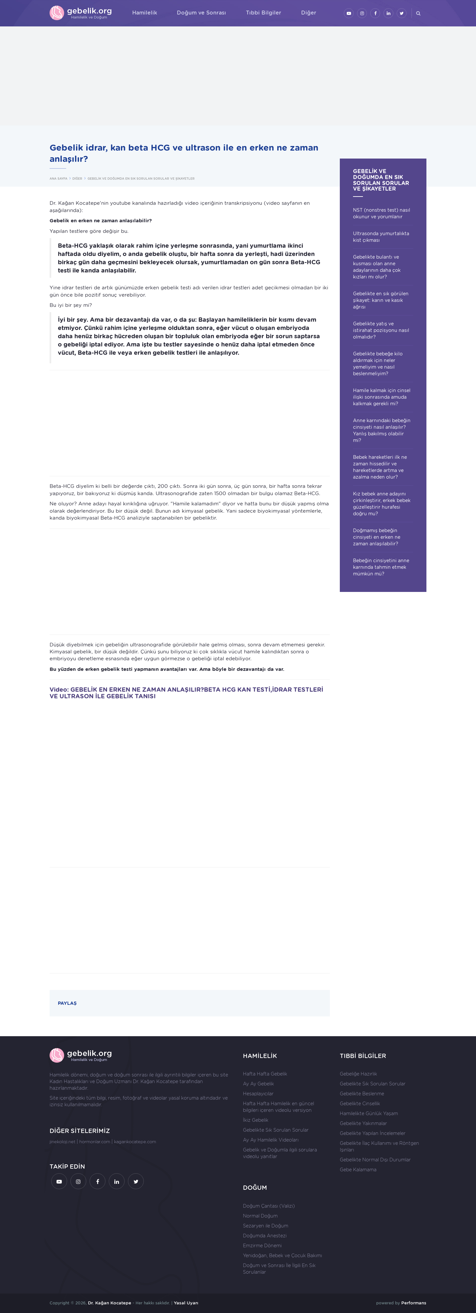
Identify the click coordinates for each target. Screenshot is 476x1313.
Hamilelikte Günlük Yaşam (369, 1113)
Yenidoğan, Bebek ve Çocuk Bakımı (282, 1255)
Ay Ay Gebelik (258, 1083)
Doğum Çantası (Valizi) (269, 1206)
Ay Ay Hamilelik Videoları (270, 1140)
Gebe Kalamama (358, 1169)
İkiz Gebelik (255, 1120)
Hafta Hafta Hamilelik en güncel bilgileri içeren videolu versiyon (278, 1107)
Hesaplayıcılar (258, 1093)
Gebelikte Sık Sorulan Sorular (276, 1130)
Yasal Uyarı (186, 1302)
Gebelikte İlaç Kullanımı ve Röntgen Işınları (379, 1146)
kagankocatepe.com (135, 1141)
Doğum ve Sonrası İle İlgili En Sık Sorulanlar (279, 1269)
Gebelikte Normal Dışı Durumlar (375, 1159)
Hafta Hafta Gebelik (265, 1073)
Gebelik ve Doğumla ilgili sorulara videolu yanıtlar (280, 1153)
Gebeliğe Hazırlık (358, 1073)
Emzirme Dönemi (262, 1245)
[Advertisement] (238, 76)
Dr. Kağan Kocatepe (155, 1081)
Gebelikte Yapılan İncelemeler (373, 1133)
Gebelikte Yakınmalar (363, 1123)
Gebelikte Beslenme (362, 1093)
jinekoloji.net (62, 1141)
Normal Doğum (260, 1216)
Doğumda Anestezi (265, 1235)
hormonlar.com (94, 1141)
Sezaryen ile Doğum (265, 1225)
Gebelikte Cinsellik (360, 1103)
